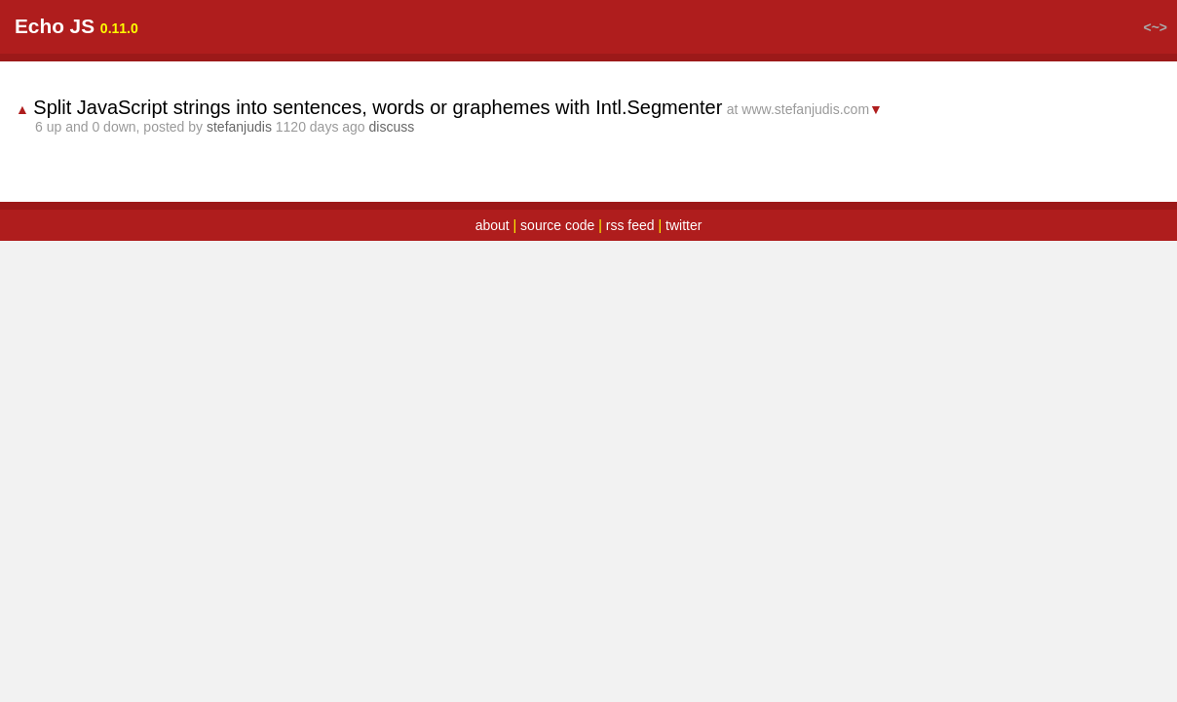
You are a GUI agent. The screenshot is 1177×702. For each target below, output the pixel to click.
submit (423, 51)
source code (557, 248)
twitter (683, 248)
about (492, 248)
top (217, 51)
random (345, 51)
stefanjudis (286, 150)
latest (272, 51)
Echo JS (101, 49)
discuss (439, 150)
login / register (1064, 50)
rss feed (630, 248)
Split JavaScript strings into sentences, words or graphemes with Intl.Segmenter (424, 130)
